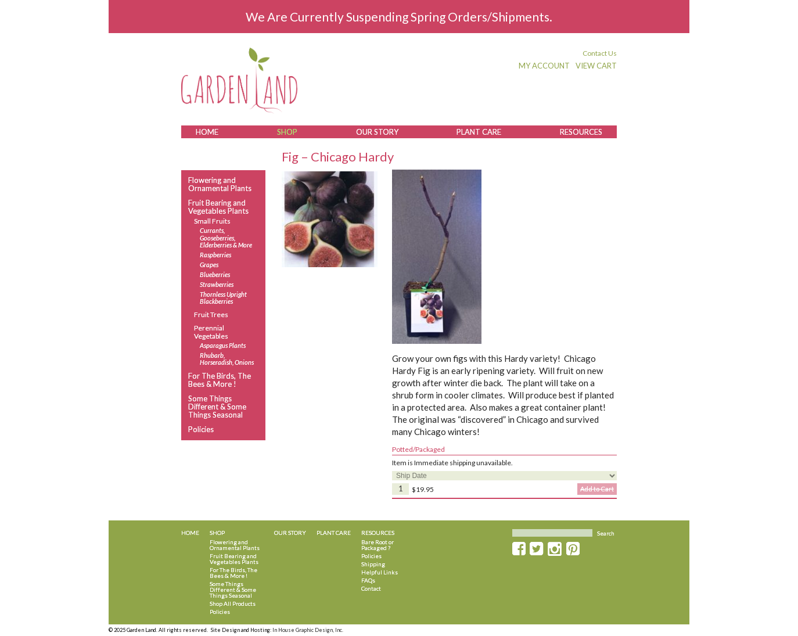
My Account (544, 65)
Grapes (209, 264)
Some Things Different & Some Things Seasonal (217, 406)
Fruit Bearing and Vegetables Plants (218, 207)
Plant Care (478, 131)
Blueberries (215, 274)
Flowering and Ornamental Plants (219, 184)
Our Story (377, 131)
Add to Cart (597, 489)
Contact (371, 588)
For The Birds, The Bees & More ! (219, 380)
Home (207, 131)
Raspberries (215, 254)
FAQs (368, 580)
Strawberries (216, 284)
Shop (287, 131)
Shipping (373, 563)
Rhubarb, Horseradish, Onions (227, 359)
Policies (201, 429)
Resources (581, 131)
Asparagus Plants (223, 345)
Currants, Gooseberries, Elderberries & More (226, 237)
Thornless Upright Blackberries (223, 298)
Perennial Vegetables (211, 331)
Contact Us (600, 53)
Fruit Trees (211, 314)
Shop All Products (233, 603)
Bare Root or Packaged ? (377, 544)
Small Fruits (212, 221)
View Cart (596, 65)
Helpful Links (379, 572)
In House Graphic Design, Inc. (307, 630)
